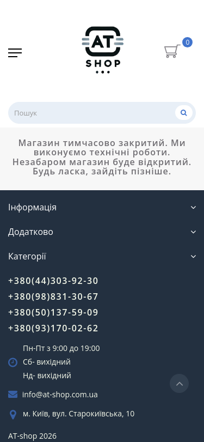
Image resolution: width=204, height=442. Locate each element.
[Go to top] (179, 383)
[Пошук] (184, 112)
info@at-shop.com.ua (60, 394)
